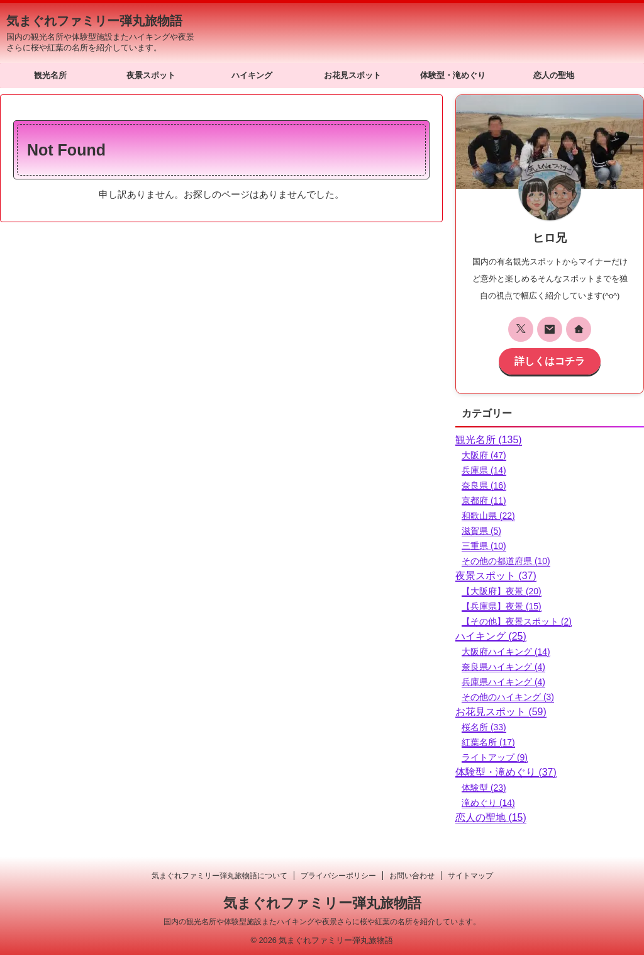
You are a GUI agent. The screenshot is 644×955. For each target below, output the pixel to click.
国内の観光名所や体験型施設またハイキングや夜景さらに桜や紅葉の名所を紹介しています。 (322, 921)
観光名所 (50, 75)
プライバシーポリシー (338, 875)
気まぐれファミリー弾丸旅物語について (219, 875)
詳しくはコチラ (549, 359)
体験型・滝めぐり (453, 75)
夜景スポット (150, 75)
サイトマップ (470, 875)
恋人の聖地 (553, 75)
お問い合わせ (412, 875)
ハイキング (251, 75)
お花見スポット (352, 75)
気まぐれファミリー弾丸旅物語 (94, 21)
